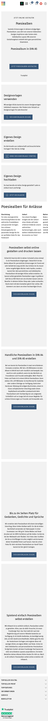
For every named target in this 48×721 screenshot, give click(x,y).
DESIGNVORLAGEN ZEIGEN (12, 374)
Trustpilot (4, 172)
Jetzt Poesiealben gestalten (11, 170)
